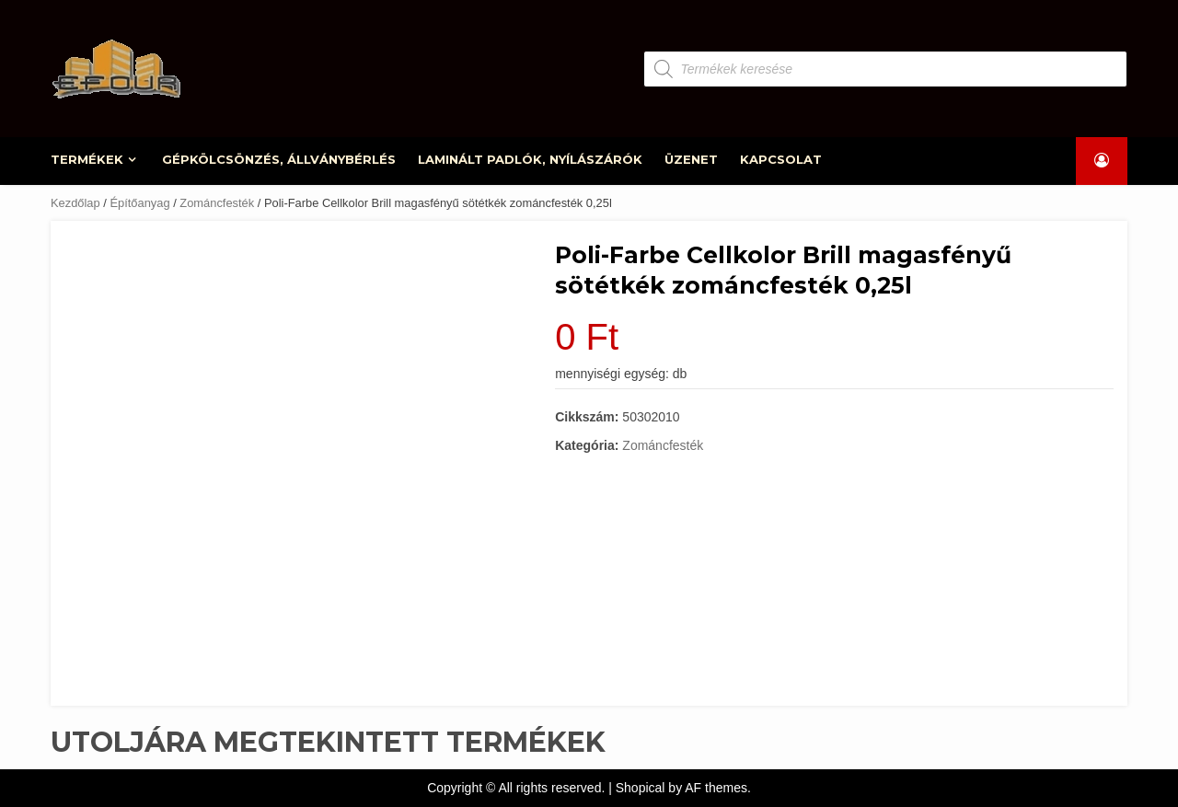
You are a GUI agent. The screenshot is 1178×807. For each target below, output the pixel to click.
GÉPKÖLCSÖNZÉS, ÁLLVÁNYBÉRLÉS (280, 159)
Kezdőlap (75, 203)
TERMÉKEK (88, 159)
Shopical (640, 787)
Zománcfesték (216, 203)
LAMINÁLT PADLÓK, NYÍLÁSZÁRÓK (531, 159)
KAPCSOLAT (781, 159)
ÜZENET (691, 159)
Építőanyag (139, 203)
